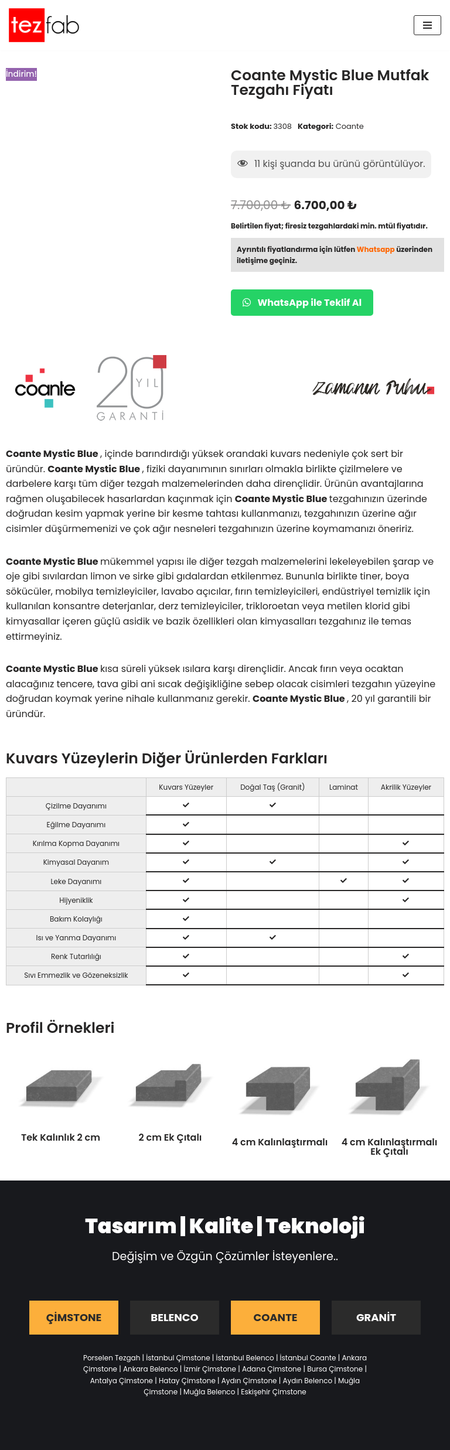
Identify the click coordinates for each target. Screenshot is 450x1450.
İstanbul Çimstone (178, 1358)
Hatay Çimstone (187, 1381)
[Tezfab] (44, 25)
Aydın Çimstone (249, 1381)
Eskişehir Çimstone (273, 1392)
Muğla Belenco (209, 1392)
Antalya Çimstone (121, 1381)
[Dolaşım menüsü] (427, 25)
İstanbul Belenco (245, 1358)
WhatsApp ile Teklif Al (302, 302)
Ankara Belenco (150, 1369)
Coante (350, 126)
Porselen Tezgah (111, 1358)
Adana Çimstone (271, 1369)
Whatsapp (376, 249)
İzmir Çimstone (210, 1369)
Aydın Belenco (307, 1381)
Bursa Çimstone (335, 1369)
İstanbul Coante (308, 1358)
